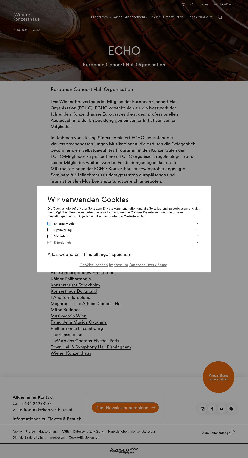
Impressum (118, 264)
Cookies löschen (94, 264)
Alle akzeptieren (63, 254)
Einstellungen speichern (107, 254)
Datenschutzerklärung (148, 264)
